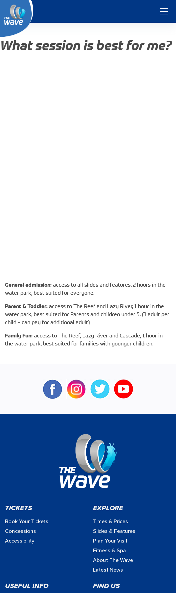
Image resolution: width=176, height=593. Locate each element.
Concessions (20, 531)
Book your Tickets (26, 521)
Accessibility (19, 541)
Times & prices (110, 521)
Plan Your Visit (110, 541)
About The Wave (113, 560)
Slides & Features (114, 531)
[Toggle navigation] (164, 11)
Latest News (108, 570)
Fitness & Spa (109, 550)
